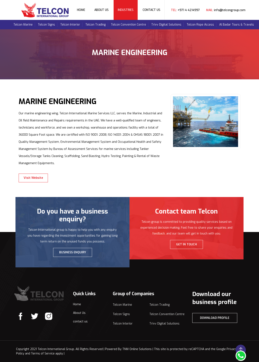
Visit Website (33, 178)
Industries (125, 10)
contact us (80, 321)
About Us (101, 10)
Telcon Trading (95, 25)
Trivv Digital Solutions (166, 25)
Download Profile (214, 318)
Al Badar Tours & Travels (236, 25)
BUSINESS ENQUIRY (72, 252)
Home (81, 10)
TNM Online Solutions (137, 349)
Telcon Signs (46, 25)
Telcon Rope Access (200, 25)
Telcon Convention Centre (128, 25)
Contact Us (151, 10)
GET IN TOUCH (186, 244)
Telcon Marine (23, 25)
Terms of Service (43, 354)
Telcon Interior (70, 25)
